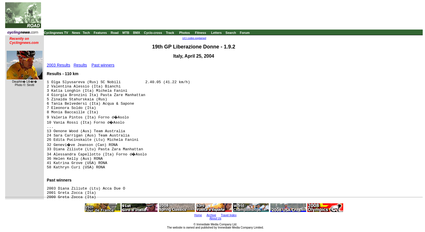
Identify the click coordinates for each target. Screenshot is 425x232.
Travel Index (229, 215)
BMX (136, 32)
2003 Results (58, 65)
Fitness (200, 32)
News (76, 32)
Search (231, 32)
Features (100, 32)
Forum (245, 32)
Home (198, 215)
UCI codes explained (194, 38)
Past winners (103, 65)
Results (80, 65)
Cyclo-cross (153, 32)
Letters (216, 32)
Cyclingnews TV (56, 32)
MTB (126, 32)
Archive (211, 215)
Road (115, 32)
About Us (215, 218)
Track (170, 32)
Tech (86, 32)
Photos (184, 32)
